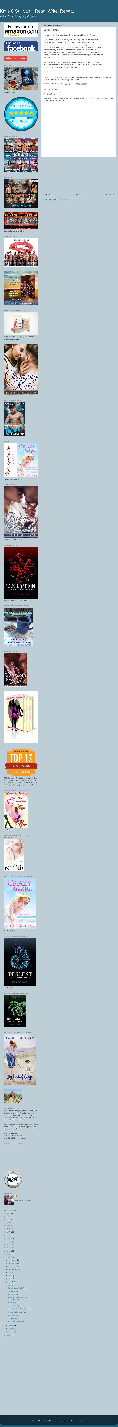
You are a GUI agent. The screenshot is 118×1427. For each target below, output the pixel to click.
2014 (9, 1241)
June (11, 1279)
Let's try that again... (15, 1306)
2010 (9, 1254)
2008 (9, 1336)
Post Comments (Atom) (61, 199)
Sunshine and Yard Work (17, 1288)
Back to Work (13, 1291)
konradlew (66, 1421)
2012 (9, 1248)
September (13, 1269)
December (12, 1260)
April (10, 1285)
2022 (9, 1216)
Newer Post (49, 194)
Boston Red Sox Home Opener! (19, 1309)
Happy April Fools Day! (16, 1321)
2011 (9, 1251)
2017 (9, 1232)
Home (79, 194)
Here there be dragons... (17, 1312)
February (12, 1328)
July (10, 1276)
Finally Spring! (13, 1302)
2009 (9, 1257)
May (10, 1282)
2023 (9, 1213)
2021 (9, 1219)
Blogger (82, 1421)
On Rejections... (14, 1318)
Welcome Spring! (14, 1294)
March (11, 1325)
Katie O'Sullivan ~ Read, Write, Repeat (37, 11)
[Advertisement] (11, 1377)
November (12, 1263)
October (12, 1266)
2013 (9, 1245)
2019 (9, 1226)
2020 (9, 1222)
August (11, 1272)
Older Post (108, 194)
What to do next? (14, 1315)
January (12, 1332)
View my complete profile (24, 1200)
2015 (9, 1238)
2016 (9, 1235)
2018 (9, 1229)
